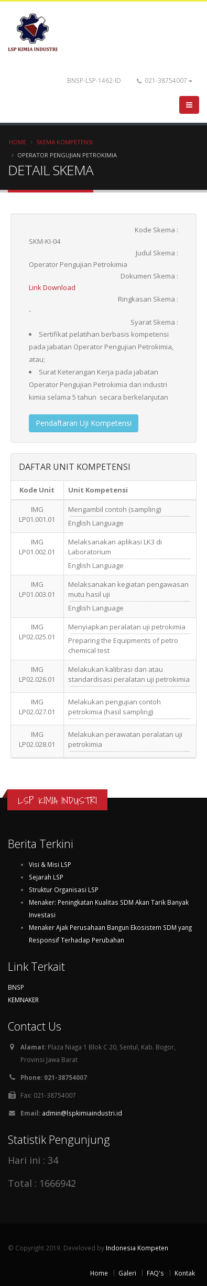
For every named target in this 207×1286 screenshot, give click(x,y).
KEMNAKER (23, 999)
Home (17, 142)
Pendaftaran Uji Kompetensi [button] (84, 423)
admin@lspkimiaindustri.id (82, 1113)
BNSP (16, 987)
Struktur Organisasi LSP (64, 889)
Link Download (52, 287)
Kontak (185, 1273)
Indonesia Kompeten (137, 1248)
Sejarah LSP (46, 877)
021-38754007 (164, 80)
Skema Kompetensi (64, 142)
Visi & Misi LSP (50, 864)
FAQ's (155, 1273)
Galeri (127, 1273)
